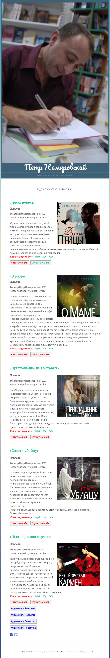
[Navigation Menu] (106, 175)
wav (51, 256)
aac (44, 256)
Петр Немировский (55, 86)
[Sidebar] (4, 175)
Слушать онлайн (41, 262)
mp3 (37, 256)
